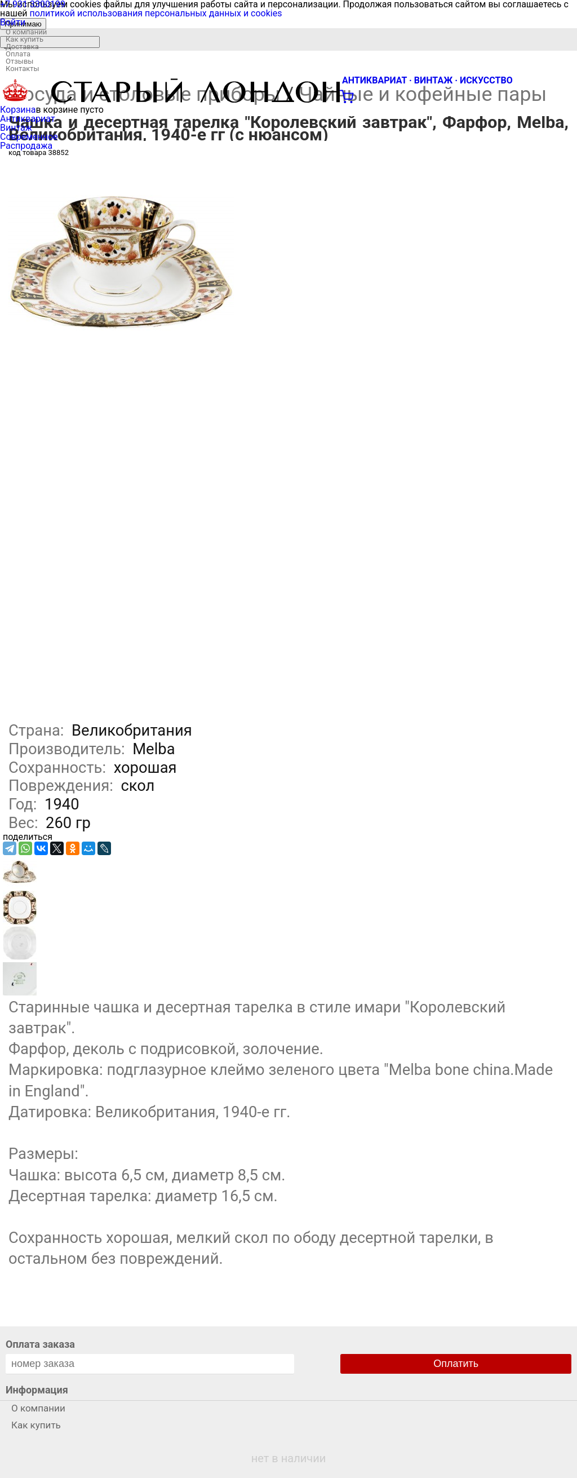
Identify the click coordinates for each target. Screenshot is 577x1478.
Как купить (24, 39)
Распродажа (26, 145)
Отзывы (19, 61)
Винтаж (16, 127)
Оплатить (455, 1363)
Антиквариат (27, 118)
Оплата (18, 54)
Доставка (22, 46)
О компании (26, 32)
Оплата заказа (40, 1344)
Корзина (17, 109)
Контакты (22, 68)
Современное (29, 136)
